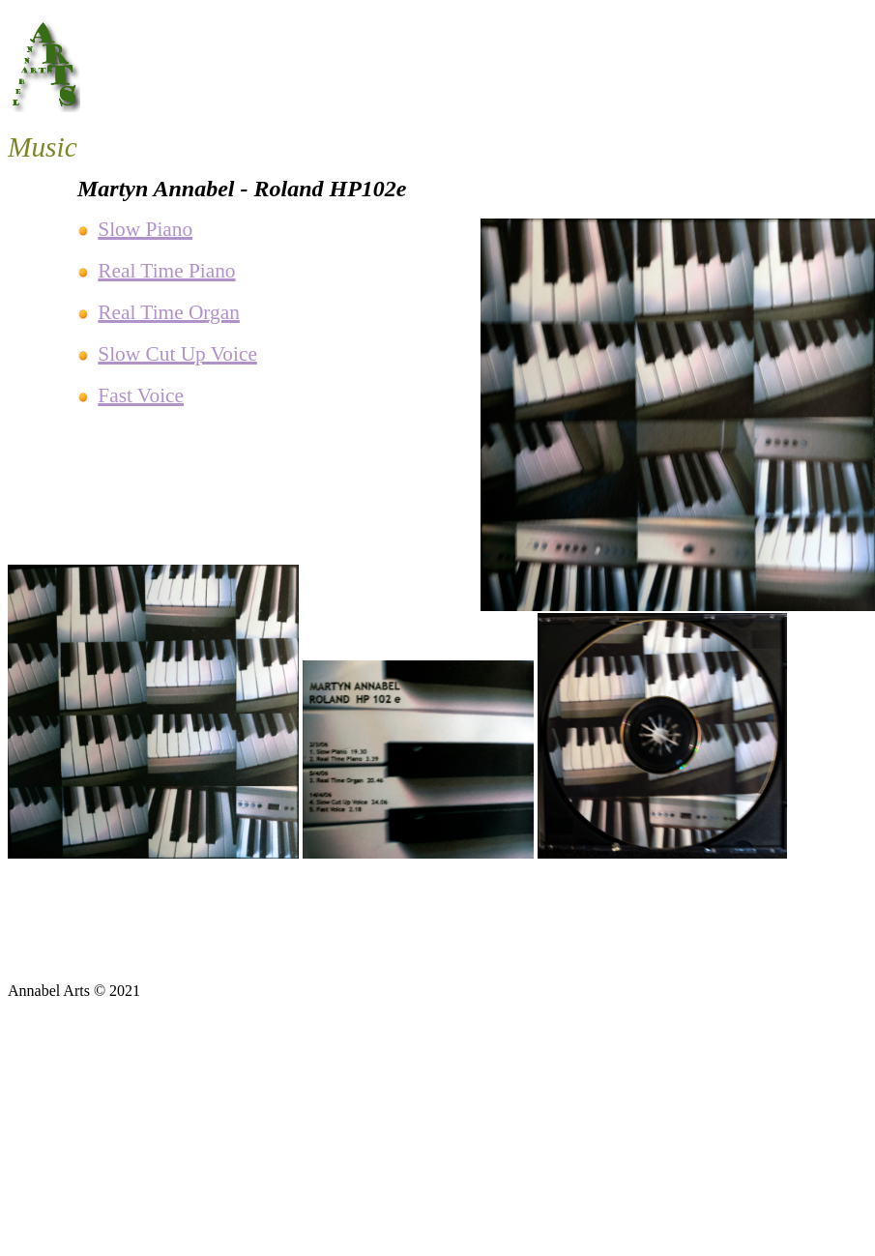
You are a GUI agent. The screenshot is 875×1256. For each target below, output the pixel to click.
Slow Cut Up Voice (177, 353)
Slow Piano (145, 229)
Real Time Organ (169, 312)
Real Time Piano (166, 270)
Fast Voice (141, 395)
